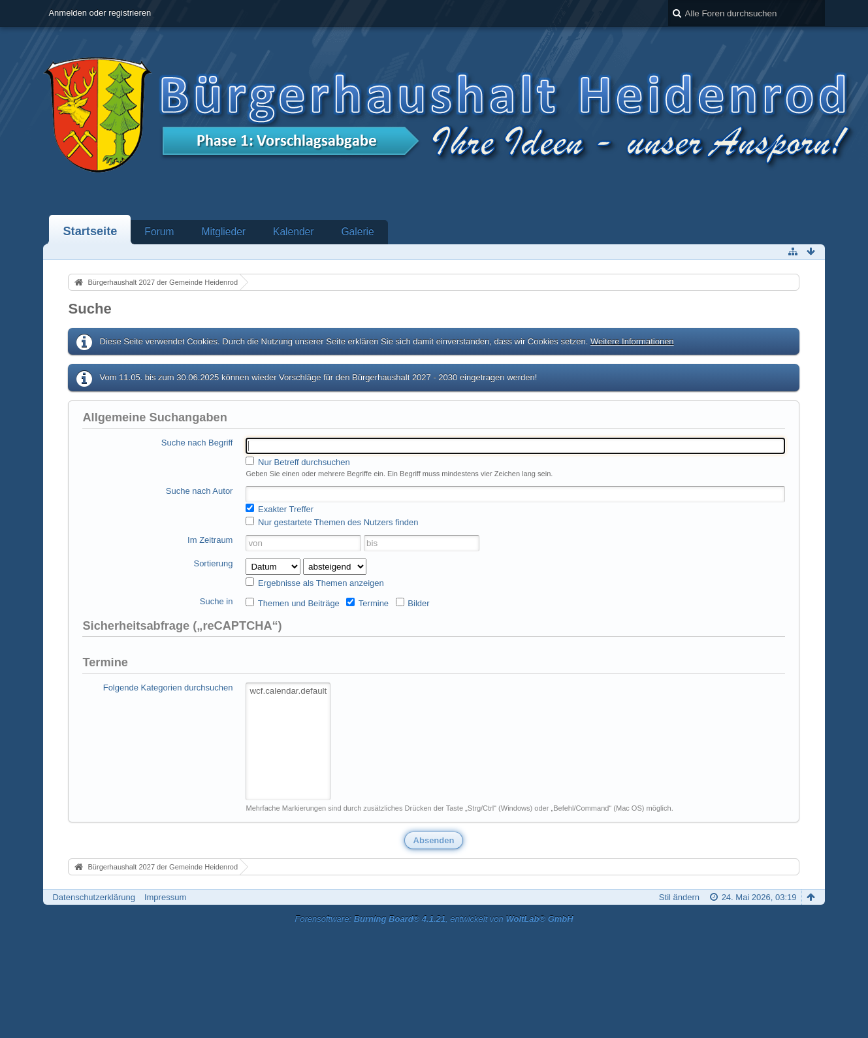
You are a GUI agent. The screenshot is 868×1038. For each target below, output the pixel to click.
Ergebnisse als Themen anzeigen (314, 582)
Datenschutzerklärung (93, 897)
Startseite (90, 231)
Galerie (357, 231)
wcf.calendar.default (288, 691)
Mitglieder (223, 231)
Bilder (413, 603)
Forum (159, 231)
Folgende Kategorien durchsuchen (168, 687)
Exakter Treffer (279, 509)
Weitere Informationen (632, 341)
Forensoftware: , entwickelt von (434, 919)
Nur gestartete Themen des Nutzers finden (332, 522)
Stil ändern (679, 897)
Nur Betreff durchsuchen (297, 462)
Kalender (293, 231)
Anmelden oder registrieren (99, 13)
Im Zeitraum (210, 540)
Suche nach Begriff (197, 442)
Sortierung (213, 563)
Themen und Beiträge (292, 603)
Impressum (165, 897)
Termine (367, 603)
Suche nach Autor (199, 491)
